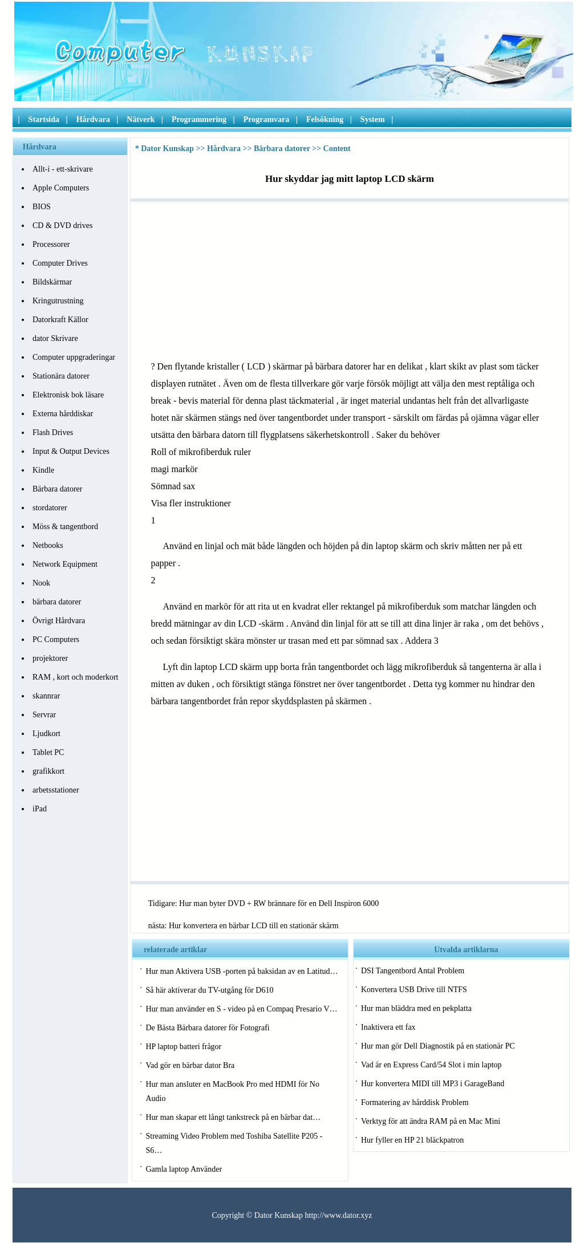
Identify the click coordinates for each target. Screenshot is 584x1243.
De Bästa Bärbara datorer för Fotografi (207, 1027)
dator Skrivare (55, 338)
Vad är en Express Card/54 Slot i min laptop (431, 1065)
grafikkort (48, 771)
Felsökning (324, 119)
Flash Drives (53, 432)
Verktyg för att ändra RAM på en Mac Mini (430, 1121)
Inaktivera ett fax (388, 1027)
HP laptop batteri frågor (183, 1046)
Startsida (44, 119)
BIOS (42, 206)
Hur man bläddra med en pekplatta (416, 1008)
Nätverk (141, 119)
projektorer (50, 658)
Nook (41, 583)
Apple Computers (61, 188)
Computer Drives (60, 263)
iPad (40, 809)
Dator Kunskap (167, 148)
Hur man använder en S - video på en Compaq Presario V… (241, 1009)
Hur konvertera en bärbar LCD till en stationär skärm (254, 925)
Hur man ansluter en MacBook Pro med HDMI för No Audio (232, 1091)
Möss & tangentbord (65, 526)
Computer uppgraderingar (74, 357)
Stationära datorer (61, 376)
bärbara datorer (57, 602)
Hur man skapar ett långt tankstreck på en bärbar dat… (233, 1117)
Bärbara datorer (57, 489)
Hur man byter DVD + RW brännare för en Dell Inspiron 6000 (279, 903)
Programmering (199, 119)
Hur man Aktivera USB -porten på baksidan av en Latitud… (241, 971)
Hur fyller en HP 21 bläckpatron (412, 1140)
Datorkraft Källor (60, 319)
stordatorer (50, 507)
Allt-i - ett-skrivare (63, 169)
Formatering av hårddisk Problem (415, 1102)
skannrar (46, 696)
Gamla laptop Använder (183, 1169)
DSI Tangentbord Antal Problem (412, 970)
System (372, 119)
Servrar (44, 714)
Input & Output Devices (71, 451)
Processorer (51, 244)
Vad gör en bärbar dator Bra (189, 1065)
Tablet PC (48, 752)
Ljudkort (46, 733)
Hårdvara (93, 119)
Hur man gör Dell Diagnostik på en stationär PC (438, 1046)
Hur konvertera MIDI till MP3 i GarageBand (432, 1083)
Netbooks (48, 545)
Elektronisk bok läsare (68, 395)
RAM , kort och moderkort (75, 677)
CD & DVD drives (62, 225)
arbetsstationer (56, 790)
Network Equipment (65, 564)
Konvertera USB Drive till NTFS (414, 989)
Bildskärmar (52, 282)
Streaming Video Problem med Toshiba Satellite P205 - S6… (233, 1143)
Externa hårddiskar (63, 413)
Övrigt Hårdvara (59, 620)
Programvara (267, 119)
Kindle (43, 470)
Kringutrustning (58, 300)
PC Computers (56, 639)
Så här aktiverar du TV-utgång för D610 (209, 990)
